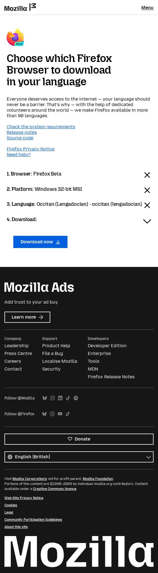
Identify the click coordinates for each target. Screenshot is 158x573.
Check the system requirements (41, 126)
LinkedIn (60, 398)
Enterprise (99, 353)
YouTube (60, 414)
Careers (12, 361)
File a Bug (52, 353)
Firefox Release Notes (111, 376)
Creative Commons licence (54, 489)
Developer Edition (107, 345)
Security (51, 369)
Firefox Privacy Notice (30, 149)
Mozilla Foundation (98, 479)
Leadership (16, 345)
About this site (16, 527)
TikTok (68, 398)
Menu (147, 7)
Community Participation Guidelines (33, 520)
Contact (13, 369)
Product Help (56, 345)
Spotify (75, 398)
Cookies (10, 505)
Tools (93, 361)
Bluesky (44, 398)
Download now (40, 241)
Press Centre (18, 353)
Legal (8, 512)
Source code (20, 138)
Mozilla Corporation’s (29, 479)
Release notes (22, 132)
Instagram (52, 398)
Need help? (19, 154)
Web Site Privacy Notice (23, 498)
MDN (93, 369)
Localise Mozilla (59, 361)
